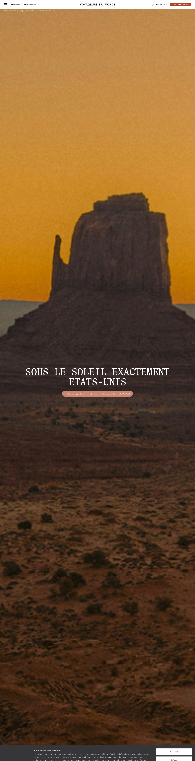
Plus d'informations (97, 748)
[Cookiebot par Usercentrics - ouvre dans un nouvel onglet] (16, 756)
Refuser (174, 745)
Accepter (174, 736)
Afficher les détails (138, 756)
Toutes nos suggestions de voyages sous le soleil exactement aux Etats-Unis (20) (97, 393)
